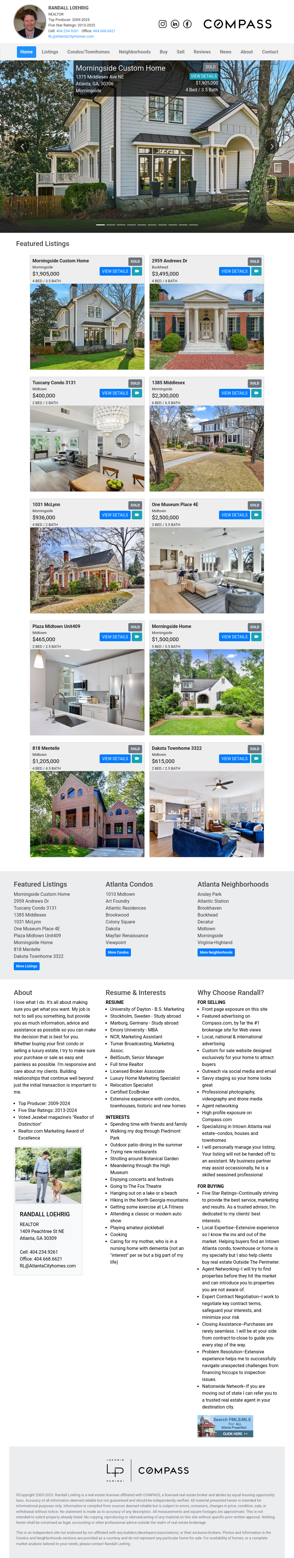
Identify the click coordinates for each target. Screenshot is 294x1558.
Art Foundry (117, 901)
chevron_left (22, 146)
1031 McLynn (27, 922)
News (225, 52)
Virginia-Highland (215, 942)
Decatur (206, 922)
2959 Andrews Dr (31, 901)
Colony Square (120, 922)
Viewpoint (116, 942)
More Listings (26, 966)
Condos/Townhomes (88, 52)
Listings (50, 52)
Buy (163, 52)
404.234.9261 (67, 31)
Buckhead (208, 915)
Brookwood (117, 915)
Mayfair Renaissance (127, 935)
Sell (181, 52)
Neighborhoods (134, 52)
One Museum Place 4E (37, 928)
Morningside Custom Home (42, 894)
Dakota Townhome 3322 (38, 956)
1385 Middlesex (30, 915)
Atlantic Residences (126, 908)
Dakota (113, 928)
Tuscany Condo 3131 (35, 908)
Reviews (202, 52)
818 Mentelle (27, 949)
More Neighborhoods (216, 952)
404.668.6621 (104, 31)
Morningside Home (33, 942)
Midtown (206, 928)
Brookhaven (210, 908)
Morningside (210, 935)
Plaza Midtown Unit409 (37, 935)
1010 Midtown (120, 894)
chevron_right (272, 146)
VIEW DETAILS (204, 76)
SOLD (211, 67)
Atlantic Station (213, 901)
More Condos (118, 952)
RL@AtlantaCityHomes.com (71, 36)
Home (26, 52)
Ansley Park (210, 894)
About (247, 52)
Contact (270, 52)
